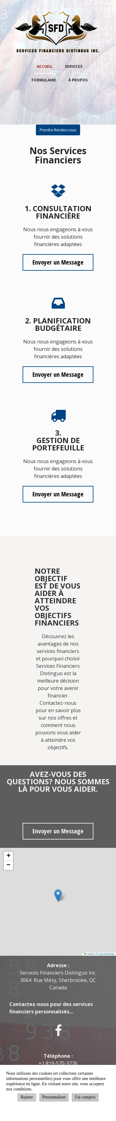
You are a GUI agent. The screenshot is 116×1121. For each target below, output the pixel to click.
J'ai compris (85, 1097)
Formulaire (44, 80)
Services (73, 66)
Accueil (45, 66)
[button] (58, 895)
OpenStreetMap (106, 954)
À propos (78, 80)
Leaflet (89, 954)
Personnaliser (54, 1097)
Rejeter (26, 1097)
